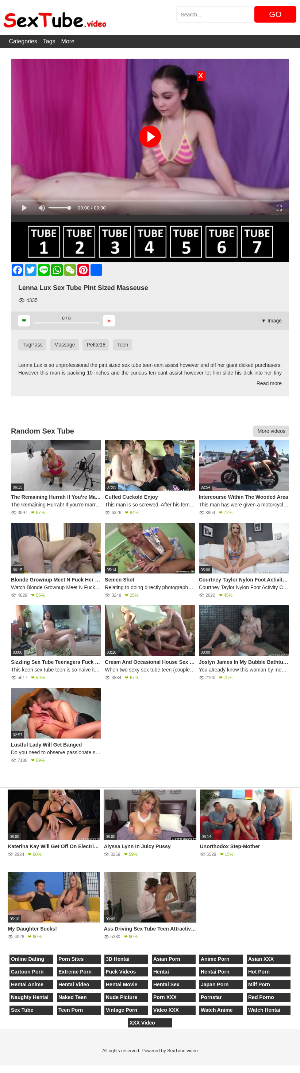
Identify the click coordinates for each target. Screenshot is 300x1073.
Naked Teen (72, 997)
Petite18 (96, 345)
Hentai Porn (215, 972)
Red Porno (261, 997)
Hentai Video (73, 984)
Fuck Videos (121, 972)
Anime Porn (215, 959)
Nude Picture (121, 997)
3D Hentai (118, 959)
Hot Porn (259, 972)
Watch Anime (217, 1010)
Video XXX (166, 1010)
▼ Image (271, 321)
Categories (23, 41)
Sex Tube (22, 1010)
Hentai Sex (166, 984)
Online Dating (27, 959)
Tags (49, 41)
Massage (64, 345)
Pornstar (211, 997)
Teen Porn (70, 1010)
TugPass (33, 345)
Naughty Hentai (30, 997)
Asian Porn (166, 959)
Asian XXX (261, 959)
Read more (269, 383)
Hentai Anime (27, 984)
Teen (122, 345)
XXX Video (142, 1023)
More (67, 41)
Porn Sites (71, 959)
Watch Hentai (264, 1010)
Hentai (161, 972)
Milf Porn (259, 984)
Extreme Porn (75, 972)
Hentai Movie (121, 984)
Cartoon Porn (27, 972)
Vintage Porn (121, 1010)
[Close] (0, 1069)
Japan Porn (214, 984)
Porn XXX (165, 997)
